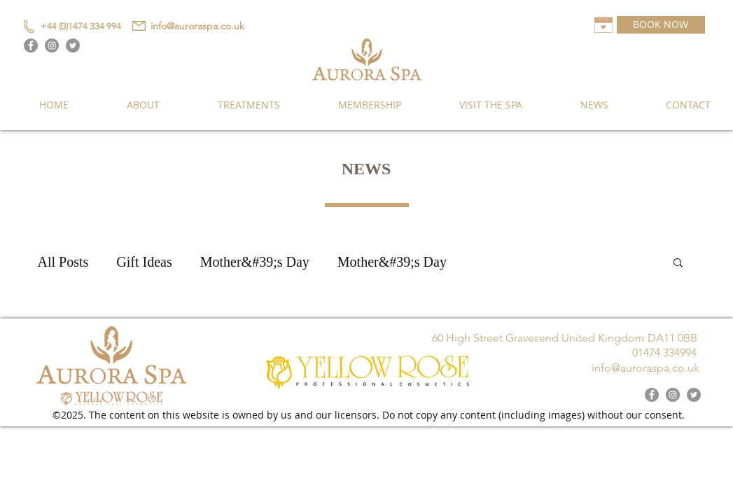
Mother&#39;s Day (254, 262)
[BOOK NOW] (661, 25)
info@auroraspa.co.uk (197, 26)
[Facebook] (31, 45)
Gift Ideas (144, 262)
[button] (678, 263)
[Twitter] (73, 45)
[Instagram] (52, 45)
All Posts (63, 262)
